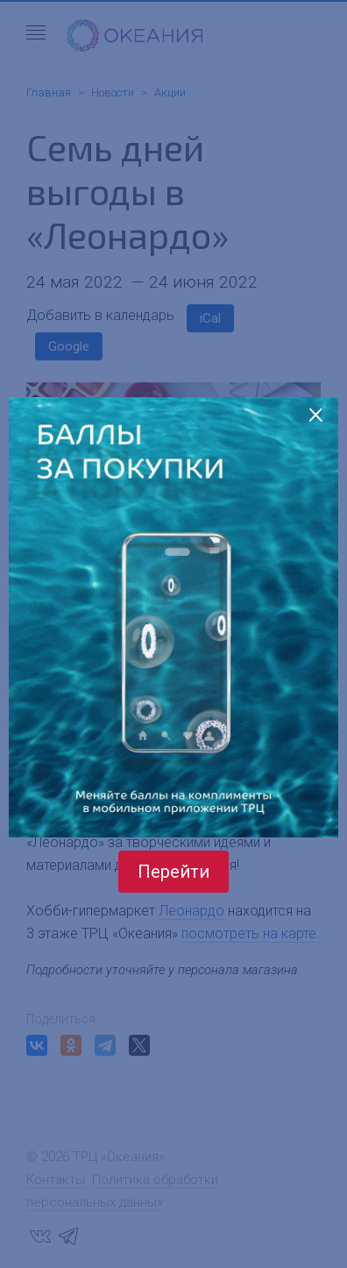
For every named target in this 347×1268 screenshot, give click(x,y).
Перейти (173, 871)
